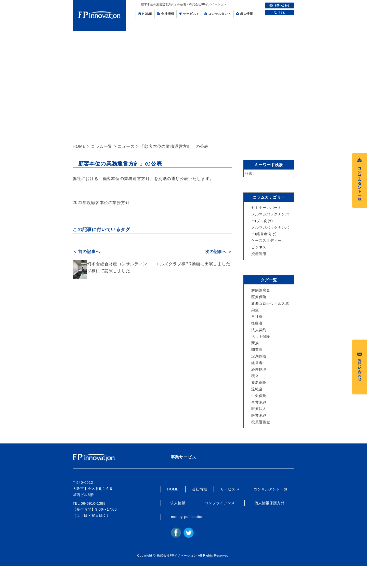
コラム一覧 (101, 146)
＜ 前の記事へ (86, 251)
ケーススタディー (266, 240)
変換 (255, 343)
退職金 (257, 389)
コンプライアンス (220, 503)
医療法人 (258, 409)
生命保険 (258, 396)
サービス (189, 14)
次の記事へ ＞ (218, 251)
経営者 (257, 363)
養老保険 (258, 382)
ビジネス (258, 247)
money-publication (187, 517)
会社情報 (165, 14)
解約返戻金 (260, 290)
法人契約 (258, 330)
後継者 (257, 323)
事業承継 (258, 402)
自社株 (257, 317)
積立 (255, 376)
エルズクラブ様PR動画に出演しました (193, 263)
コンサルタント (217, 14)
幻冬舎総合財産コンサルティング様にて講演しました (117, 267)
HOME (145, 14)
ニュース (126, 146)
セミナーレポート (266, 208)
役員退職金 (260, 422)
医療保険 (258, 297)
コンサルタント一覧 (270, 489)
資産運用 (258, 254)
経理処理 (258, 369)
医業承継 (258, 415)
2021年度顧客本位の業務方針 (101, 202)
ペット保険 (260, 336)
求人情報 (244, 14)
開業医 (257, 349)
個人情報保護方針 (269, 503)
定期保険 (258, 356)
